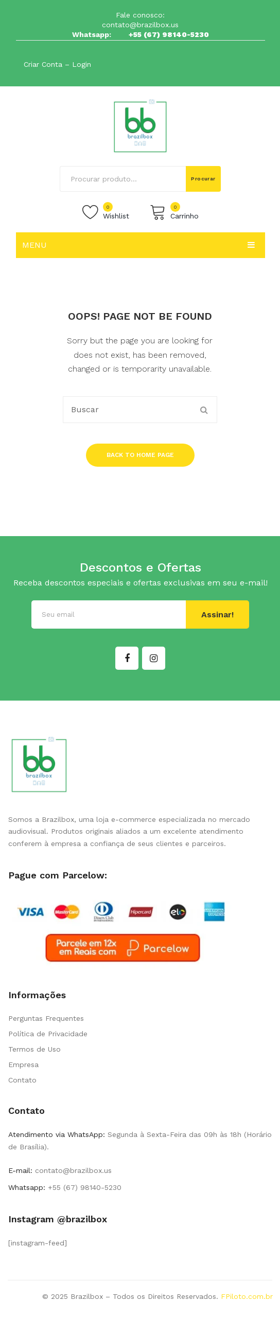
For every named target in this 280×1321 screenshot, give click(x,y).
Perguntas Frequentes (46, 1018)
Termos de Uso (34, 1049)
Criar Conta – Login (57, 64)
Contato (22, 1080)
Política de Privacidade (47, 1034)
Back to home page (140, 454)
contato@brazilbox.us (140, 25)
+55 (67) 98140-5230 (169, 34)
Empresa (23, 1064)
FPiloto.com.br (247, 1296)
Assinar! (217, 614)
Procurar (203, 178)
